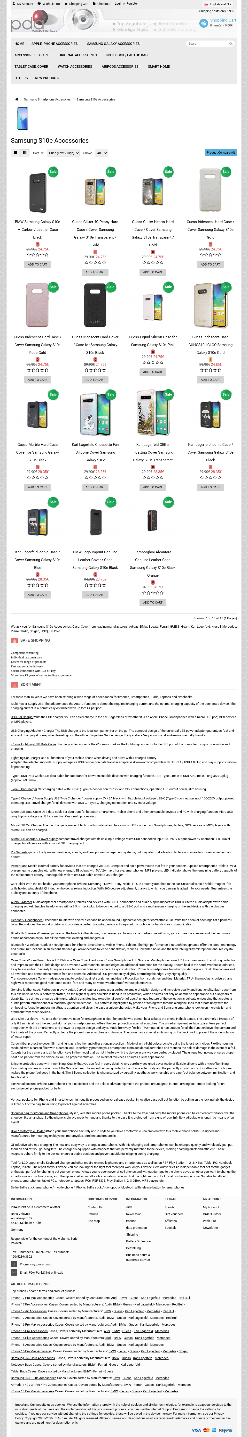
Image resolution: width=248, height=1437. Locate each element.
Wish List (209, 1221)
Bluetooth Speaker (23, 933)
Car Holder (18, 884)
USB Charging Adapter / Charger (32, 730)
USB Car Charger (22, 717)
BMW (123, 1298)
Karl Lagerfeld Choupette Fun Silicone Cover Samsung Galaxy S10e (95, 452)
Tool (14, 1162)
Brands (169, 1207)
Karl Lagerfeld (134, 1311)
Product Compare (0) (221, 152)
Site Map (94, 1221)
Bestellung (133, 1248)
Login (118, 3)
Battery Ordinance (138, 1241)
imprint (131, 1221)
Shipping (132, 1234)
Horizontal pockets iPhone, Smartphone (38, 1084)
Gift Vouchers (174, 1214)
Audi (114, 1298)
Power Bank (19, 866)
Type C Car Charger (24, 789)
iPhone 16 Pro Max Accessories (32, 1324)
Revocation (133, 1214)
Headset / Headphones (27, 920)
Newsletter (210, 1227)
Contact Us (95, 1207)
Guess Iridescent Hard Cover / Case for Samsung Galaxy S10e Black (95, 345)
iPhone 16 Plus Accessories (30, 1338)
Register (132, 3)
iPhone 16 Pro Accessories (29, 1331)
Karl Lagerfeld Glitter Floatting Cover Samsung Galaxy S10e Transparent (152, 452)
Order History (212, 1214)
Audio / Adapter (21, 902)
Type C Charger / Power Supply (32, 798)
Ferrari (122, 1351)
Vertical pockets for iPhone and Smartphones (42, 1099)
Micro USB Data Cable (26, 812)
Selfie (15, 1187)
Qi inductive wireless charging (31, 1144)
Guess (118, 1311)
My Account (211, 1207)
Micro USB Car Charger (26, 825)
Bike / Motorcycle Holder (28, 1131)
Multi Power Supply (24, 704)
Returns (93, 1214)
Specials (171, 1227)
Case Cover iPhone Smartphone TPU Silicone (41, 960)
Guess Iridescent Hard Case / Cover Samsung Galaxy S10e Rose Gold (37, 345)
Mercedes (169, 1298)
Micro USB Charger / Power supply (34, 839)
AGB (129, 1207)
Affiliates (171, 1221)
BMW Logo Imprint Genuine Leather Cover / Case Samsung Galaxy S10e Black (95, 560)
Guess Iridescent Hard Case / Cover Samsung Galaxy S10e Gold (210, 230)
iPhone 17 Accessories (26, 1318)
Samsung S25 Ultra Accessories (33, 1358)
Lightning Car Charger (25, 758)
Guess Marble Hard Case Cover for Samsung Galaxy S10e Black (37, 452)
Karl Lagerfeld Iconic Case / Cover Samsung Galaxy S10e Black (210, 452)
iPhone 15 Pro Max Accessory (31, 1351)
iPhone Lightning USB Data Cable (33, 744)
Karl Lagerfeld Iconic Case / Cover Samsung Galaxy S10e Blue (38, 560)
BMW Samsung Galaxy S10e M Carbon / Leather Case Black (37, 230)
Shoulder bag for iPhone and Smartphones (40, 1113)
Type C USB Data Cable (27, 776)
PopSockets (19, 852)
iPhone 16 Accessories (26, 1344)
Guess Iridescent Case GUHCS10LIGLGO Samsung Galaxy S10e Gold (210, 345)
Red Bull (184, 1298)
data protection (136, 1227)
